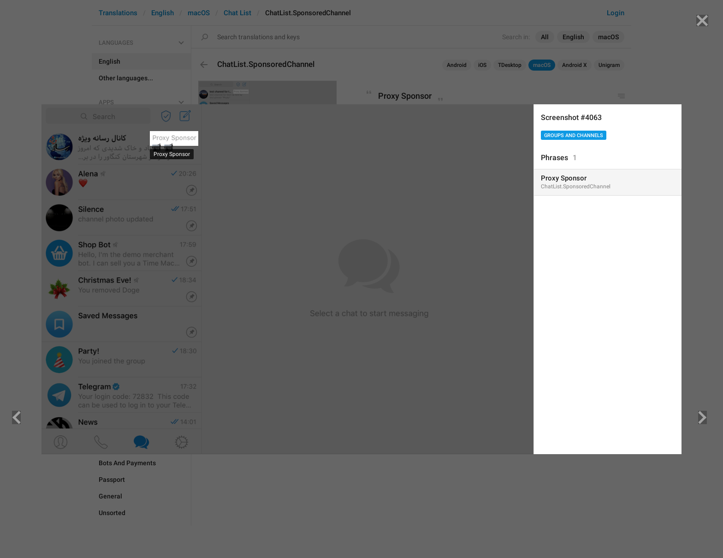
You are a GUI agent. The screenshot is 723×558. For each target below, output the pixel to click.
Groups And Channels (573, 135)
